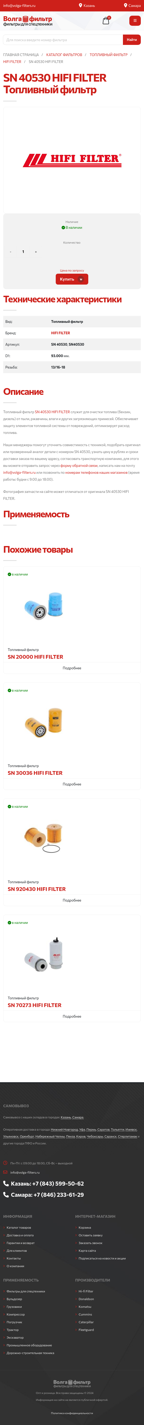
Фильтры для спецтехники (26, 1291)
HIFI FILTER (60, 333)
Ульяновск (11, 1136)
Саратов (103, 1129)
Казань (87, 5)
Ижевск (131, 1129)
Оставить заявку (91, 1235)
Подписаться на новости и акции (102, 1258)
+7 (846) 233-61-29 (59, 1194)
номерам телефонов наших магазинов (96, 472)
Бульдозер (14, 1299)
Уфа (82, 1129)
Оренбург (27, 1136)
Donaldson (86, 1299)
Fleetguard (86, 1329)
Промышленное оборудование (29, 1345)
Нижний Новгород (64, 1129)
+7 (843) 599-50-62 (58, 1183)
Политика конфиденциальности (72, 1413)
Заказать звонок (90, 1243)
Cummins (85, 1314)
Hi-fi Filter (86, 1291)
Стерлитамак (127, 1136)
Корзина (85, 1227)
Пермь (91, 1129)
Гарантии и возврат (21, 1243)
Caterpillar (86, 1322)
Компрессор (16, 1314)
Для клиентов (17, 1250)
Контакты (14, 1258)
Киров (81, 1136)
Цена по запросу (72, 270)
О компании (15, 1266)
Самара (132, 5)
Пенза (70, 1136)
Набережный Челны (50, 1136)
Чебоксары (95, 1136)
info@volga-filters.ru (19, 5)
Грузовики (14, 1306)
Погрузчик (14, 1322)
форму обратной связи (79, 465)
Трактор (13, 1329)
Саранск (111, 1136)
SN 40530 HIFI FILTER (52, 412)
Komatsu (85, 1306)
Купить (72, 279)
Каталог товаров (19, 1227)
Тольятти (117, 1129)
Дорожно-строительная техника (30, 1353)
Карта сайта (87, 1250)
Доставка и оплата (20, 1235)
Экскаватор (15, 1337)
